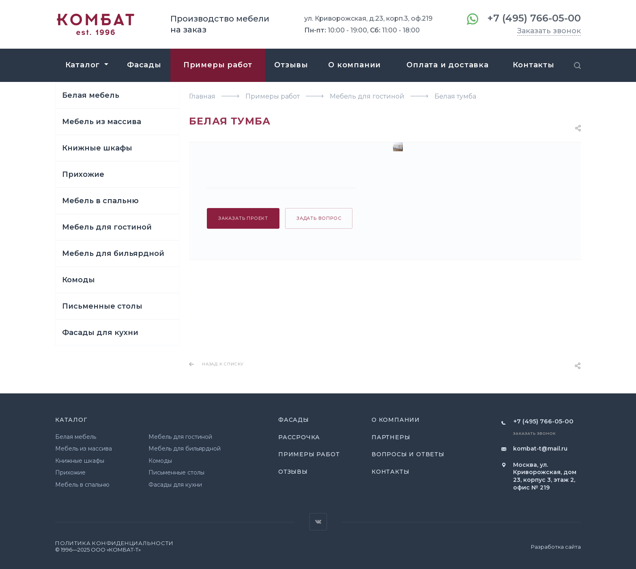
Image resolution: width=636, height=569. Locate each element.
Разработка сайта (556, 546)
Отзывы (293, 471)
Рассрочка (299, 437)
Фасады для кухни (100, 332)
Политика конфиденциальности (114, 543)
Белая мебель (90, 95)
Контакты (390, 471)
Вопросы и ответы (408, 454)
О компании (396, 419)
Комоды (78, 279)
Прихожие (83, 174)
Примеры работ (308, 454)
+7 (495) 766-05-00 (534, 18)
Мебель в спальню (100, 200)
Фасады (293, 419)
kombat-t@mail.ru (540, 448)
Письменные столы (102, 306)
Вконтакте (318, 521)
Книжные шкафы (97, 148)
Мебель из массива (101, 121)
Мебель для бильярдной (113, 253)
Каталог (71, 419)
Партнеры (391, 437)
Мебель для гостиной (107, 227)
